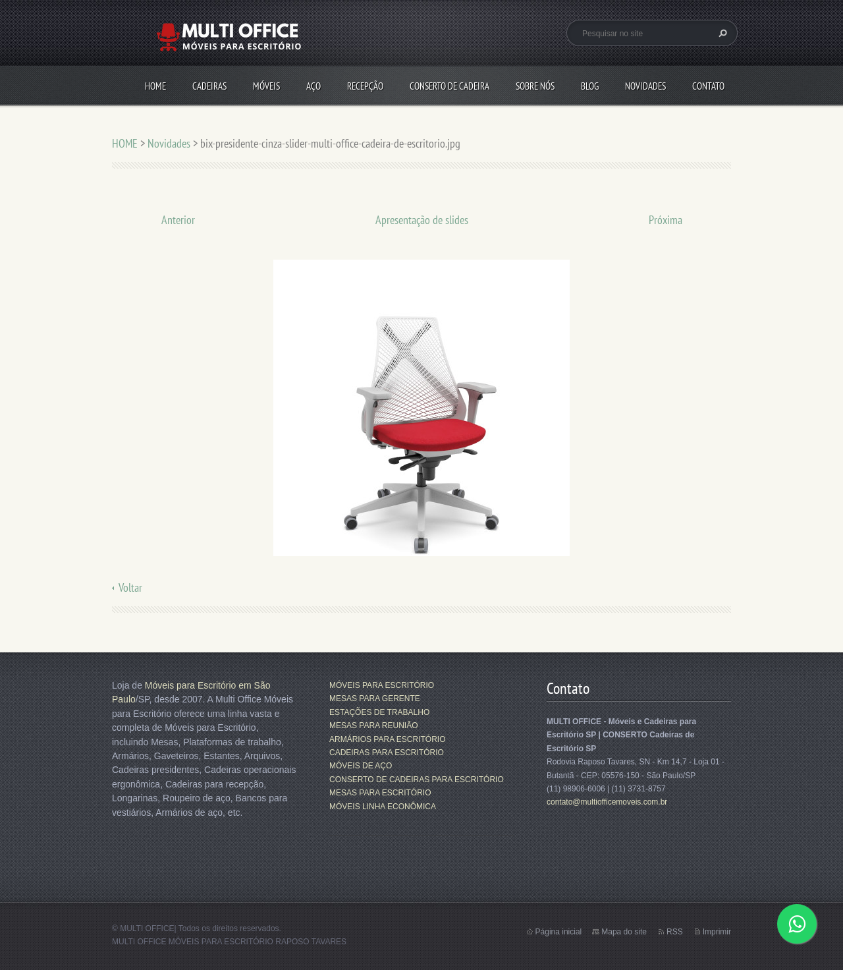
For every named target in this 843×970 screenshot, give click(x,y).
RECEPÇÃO (365, 86)
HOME (155, 86)
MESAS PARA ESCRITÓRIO (380, 792)
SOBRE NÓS (535, 86)
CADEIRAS (209, 86)
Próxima (665, 219)
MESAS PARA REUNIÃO (373, 725)
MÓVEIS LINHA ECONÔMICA (382, 806)
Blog (590, 86)
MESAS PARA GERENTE (374, 698)
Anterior (178, 219)
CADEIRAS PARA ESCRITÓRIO (386, 752)
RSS (674, 931)
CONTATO (708, 86)
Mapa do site (624, 931)
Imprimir (717, 931)
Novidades (645, 86)
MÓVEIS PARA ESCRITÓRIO (381, 685)
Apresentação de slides (421, 219)
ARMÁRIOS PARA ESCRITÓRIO (387, 739)
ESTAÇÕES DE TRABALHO (379, 712)
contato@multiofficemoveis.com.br (607, 802)
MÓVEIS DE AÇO (360, 765)
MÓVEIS (266, 86)
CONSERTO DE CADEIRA (449, 86)
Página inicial (558, 931)
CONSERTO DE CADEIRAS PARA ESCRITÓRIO (416, 779)
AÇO (313, 86)
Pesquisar (721, 33)
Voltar (130, 587)
